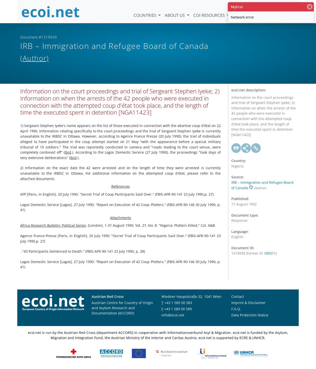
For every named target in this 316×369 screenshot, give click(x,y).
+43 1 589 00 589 (178, 309)
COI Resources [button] (209, 15)
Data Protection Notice (249, 315)
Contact (237, 296)
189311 (270, 253)
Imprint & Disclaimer (248, 302)
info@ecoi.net (172, 315)
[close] (309, 6)
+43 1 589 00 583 (178, 302)
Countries (145, 15)
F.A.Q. (236, 309)
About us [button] (175, 15)
